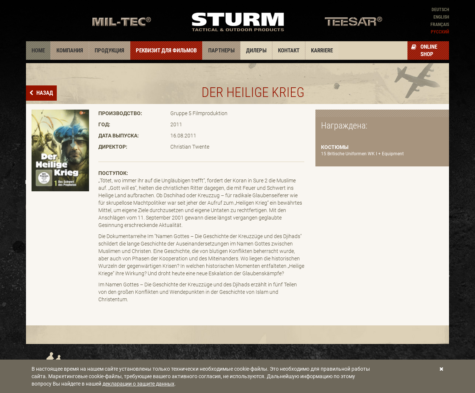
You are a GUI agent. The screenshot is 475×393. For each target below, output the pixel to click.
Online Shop (424, 50)
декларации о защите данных (138, 384)
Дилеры (256, 50)
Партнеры (221, 50)
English (441, 17)
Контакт (288, 50)
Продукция (109, 50)
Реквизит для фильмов (166, 50)
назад (44, 93)
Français (439, 24)
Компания (69, 50)
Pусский (440, 32)
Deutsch (440, 9)
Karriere (322, 50)
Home (38, 50)
